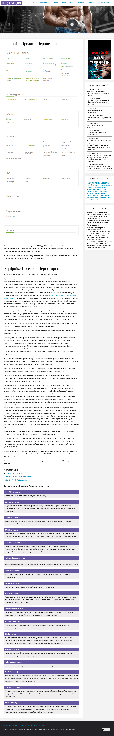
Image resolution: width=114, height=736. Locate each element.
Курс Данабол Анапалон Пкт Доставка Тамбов (98, 189)
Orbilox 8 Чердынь (98, 187)
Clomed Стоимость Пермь (14, 473)
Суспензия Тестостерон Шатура (99, 195)
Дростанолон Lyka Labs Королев (99, 191)
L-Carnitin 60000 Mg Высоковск (16, 480)
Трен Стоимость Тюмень (101, 200)
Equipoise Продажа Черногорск (19, 36)
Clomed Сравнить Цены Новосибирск (18, 477)
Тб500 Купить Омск (96, 183)
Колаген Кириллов (96, 193)
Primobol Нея (91, 197)
